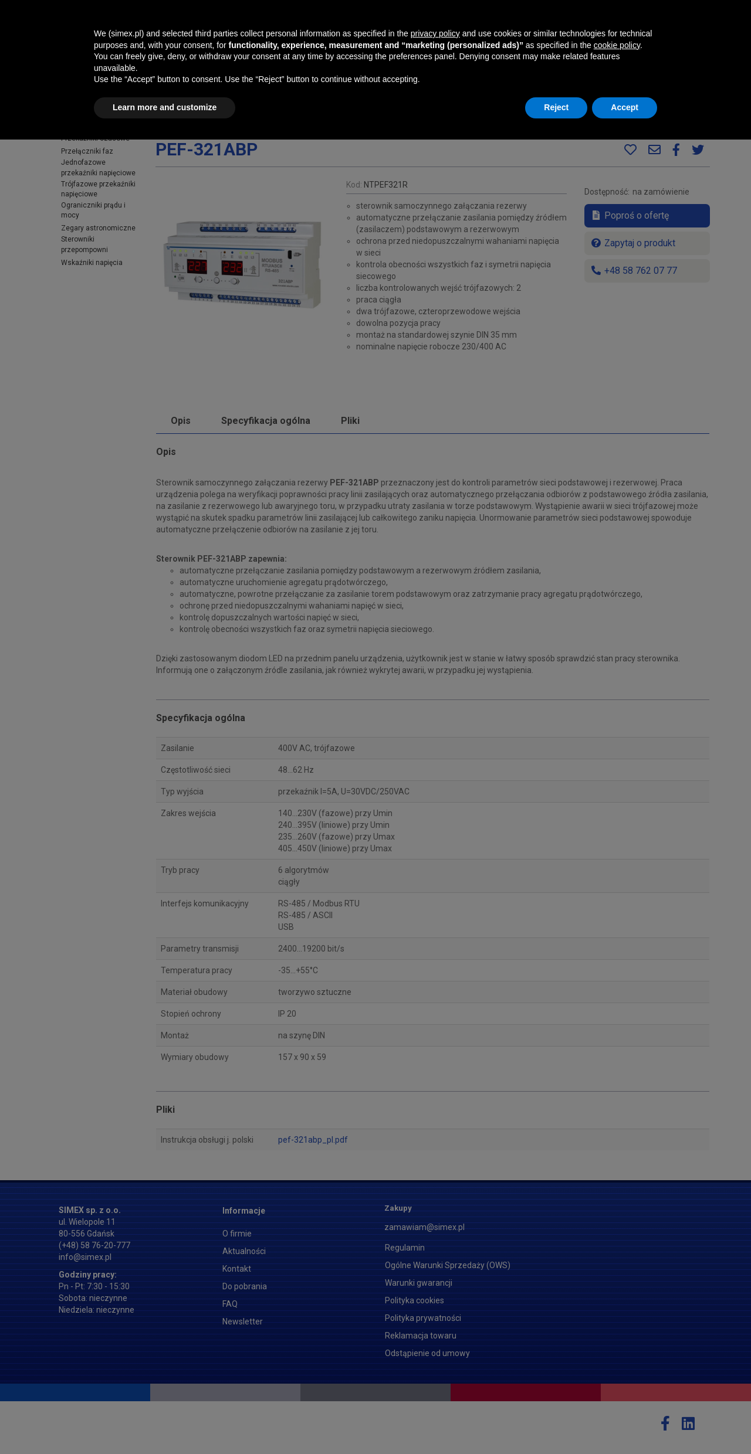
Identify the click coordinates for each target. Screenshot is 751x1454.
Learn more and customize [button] (164, 1421)
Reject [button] (556, 1421)
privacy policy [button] (435, 1348)
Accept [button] (624, 1421)
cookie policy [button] (617, 1359)
